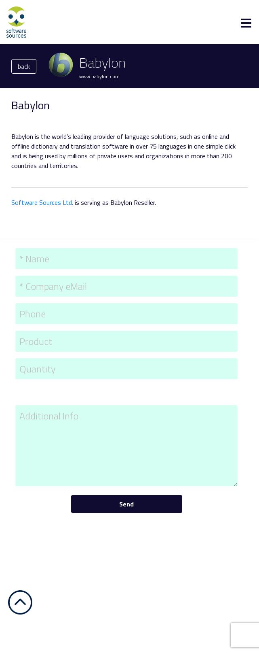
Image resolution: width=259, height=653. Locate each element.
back (24, 66)
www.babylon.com (99, 76)
